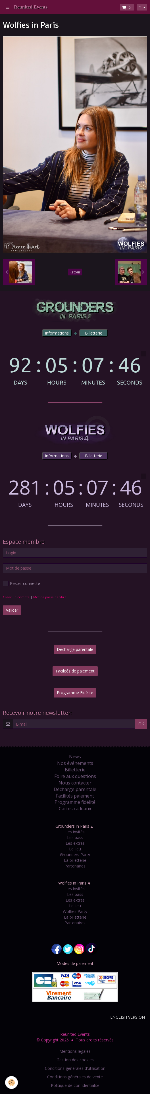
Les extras (75, 843)
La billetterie (75, 860)
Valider (12, 610)
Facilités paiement (75, 796)
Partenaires (75, 866)
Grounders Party (75, 854)
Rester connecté (21, 583)
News (75, 756)
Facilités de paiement (75, 671)
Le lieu (75, 849)
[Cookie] (11, 1082)
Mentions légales (75, 1051)
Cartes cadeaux (75, 809)
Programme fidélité (75, 802)
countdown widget (75, 368)
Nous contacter (75, 783)
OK (141, 723)
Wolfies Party (75, 911)
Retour (75, 272)
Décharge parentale (75, 649)
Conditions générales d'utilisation (75, 1068)
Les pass (75, 837)
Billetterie (75, 770)
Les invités (75, 831)
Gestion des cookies (75, 1059)
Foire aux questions (75, 776)
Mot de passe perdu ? (49, 597)
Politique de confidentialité (75, 1085)
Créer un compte (16, 597)
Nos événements (75, 763)
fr (140, 7)
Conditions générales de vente (75, 1077)
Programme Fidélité (75, 692)
